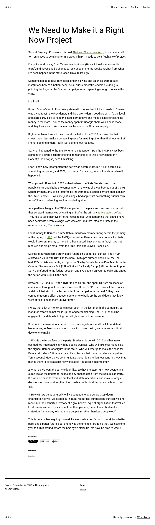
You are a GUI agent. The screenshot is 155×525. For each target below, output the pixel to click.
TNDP (83, 489)
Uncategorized (42, 485)
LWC (49, 237)
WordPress (143, 517)
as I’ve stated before (109, 212)
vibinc (8, 7)
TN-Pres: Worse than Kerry (88, 52)
